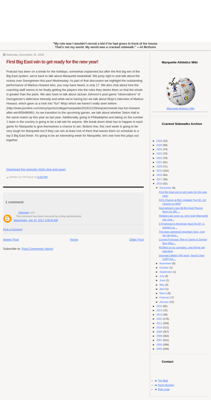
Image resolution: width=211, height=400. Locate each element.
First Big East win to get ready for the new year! (52, 61)
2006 (159, 344)
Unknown (23, 212)
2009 (159, 331)
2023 (159, 153)
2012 (159, 318)
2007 (159, 340)
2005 (159, 348)
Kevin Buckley (166, 385)
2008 (159, 336)
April (162, 289)
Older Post (136, 239)
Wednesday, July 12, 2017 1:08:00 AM (36, 220)
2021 (159, 162)
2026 (159, 140)
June (162, 280)
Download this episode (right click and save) (36, 169)
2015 (159, 306)
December (165, 187)
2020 (159, 166)
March (163, 293)
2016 (159, 183)
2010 (159, 327)
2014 (159, 310)
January (164, 301)
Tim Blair (163, 380)
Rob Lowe (164, 389)
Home (74, 239)
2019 (159, 170)
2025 (159, 145)
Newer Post (11, 239)
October (164, 267)
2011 (159, 323)
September (166, 271)
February (164, 297)
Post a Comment (12, 229)
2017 (159, 179)
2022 (159, 158)
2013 (159, 314)
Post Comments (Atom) (37, 248)
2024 (159, 149)
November (165, 263)
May (162, 284)
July (162, 276)
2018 (159, 174)
